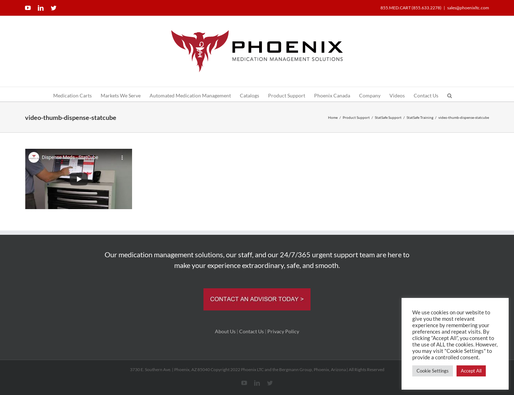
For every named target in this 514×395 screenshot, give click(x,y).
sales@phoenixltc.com (468, 7)
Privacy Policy (283, 331)
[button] (449, 94)
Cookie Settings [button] (433, 371)
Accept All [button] (471, 371)
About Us (225, 331)
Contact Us (251, 331)
